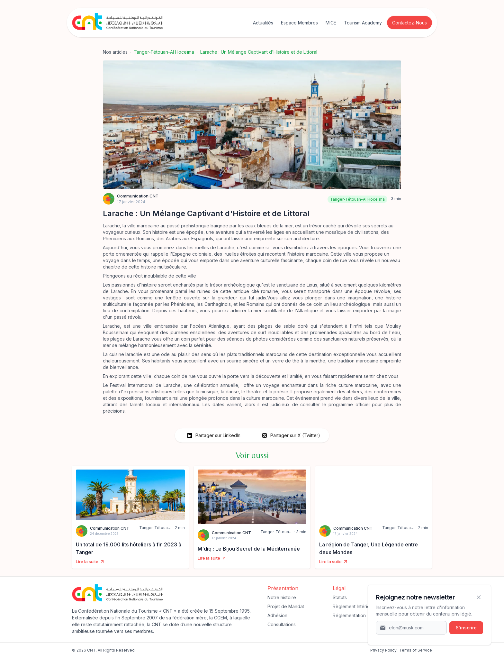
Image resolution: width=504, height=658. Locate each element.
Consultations (281, 624)
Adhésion (277, 615)
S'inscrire (466, 627)
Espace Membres (299, 22)
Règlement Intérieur (353, 606)
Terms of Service (415, 650)
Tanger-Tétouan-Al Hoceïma (164, 52)
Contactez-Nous (409, 22)
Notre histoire (281, 597)
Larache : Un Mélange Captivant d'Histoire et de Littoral (258, 52)
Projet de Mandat (285, 606)
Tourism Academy (363, 22)
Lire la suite (90, 561)
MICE (331, 22)
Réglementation (349, 615)
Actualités (263, 22)
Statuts (340, 597)
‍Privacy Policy (383, 650)
